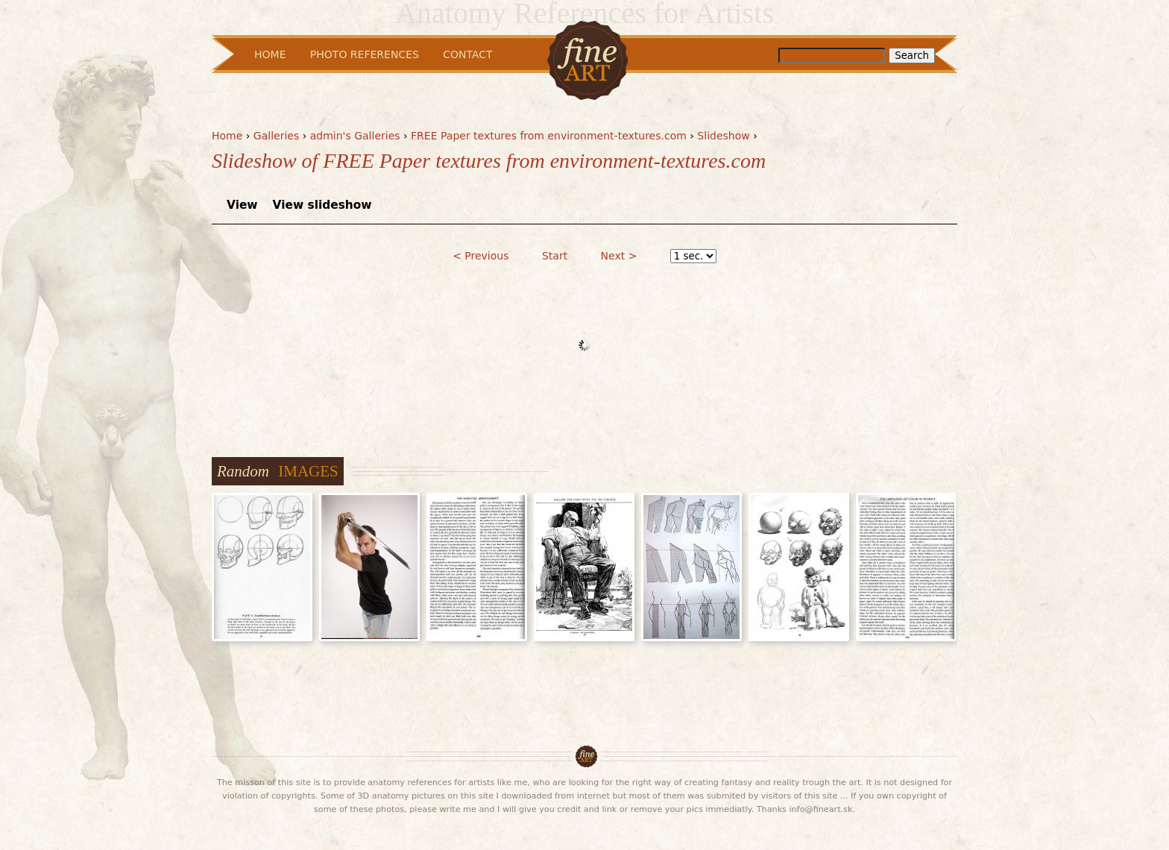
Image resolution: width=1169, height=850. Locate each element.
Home (227, 136)
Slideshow (723, 136)
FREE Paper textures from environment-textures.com (549, 136)
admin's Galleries (355, 136)
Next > (619, 256)
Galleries (276, 136)
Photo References (364, 54)
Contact (467, 54)
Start (554, 256)
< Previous (480, 256)
